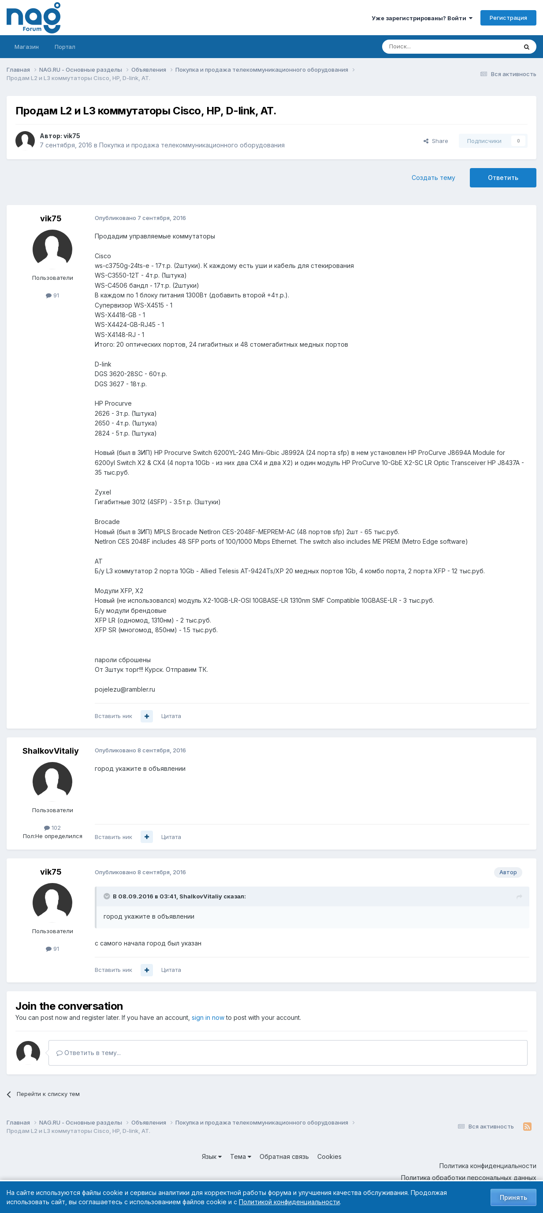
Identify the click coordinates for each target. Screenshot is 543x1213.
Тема (240, 1156)
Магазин (27, 46)
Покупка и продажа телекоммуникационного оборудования (192, 145)
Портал (65, 46)
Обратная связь (284, 1156)
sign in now (208, 1017)
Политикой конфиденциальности (289, 1202)
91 (52, 295)
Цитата (171, 715)
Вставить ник (113, 715)
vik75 (71, 135)
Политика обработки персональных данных (468, 1177)
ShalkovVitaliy (50, 750)
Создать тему (433, 177)
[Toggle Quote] (108, 896)
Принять (513, 1197)
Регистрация (508, 17)
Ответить (503, 177)
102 (52, 827)
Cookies (329, 1156)
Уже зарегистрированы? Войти (422, 18)
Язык (212, 1156)
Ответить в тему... (88, 1052)
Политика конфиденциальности (487, 1165)
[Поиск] (425, 47)
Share (436, 140)
